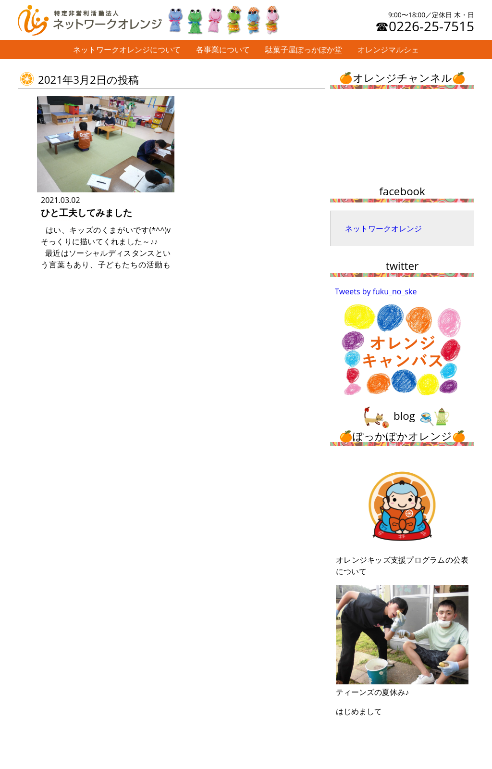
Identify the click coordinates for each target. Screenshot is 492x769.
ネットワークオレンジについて (127, 49)
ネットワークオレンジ (383, 228)
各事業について (223, 49)
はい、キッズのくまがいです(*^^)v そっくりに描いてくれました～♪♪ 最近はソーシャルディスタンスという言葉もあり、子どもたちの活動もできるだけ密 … (106, 253)
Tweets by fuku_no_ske (376, 291)
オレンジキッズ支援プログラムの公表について (402, 518)
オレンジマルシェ (388, 49)
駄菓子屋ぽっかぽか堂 (303, 49)
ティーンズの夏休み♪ (402, 641)
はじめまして (359, 711)
